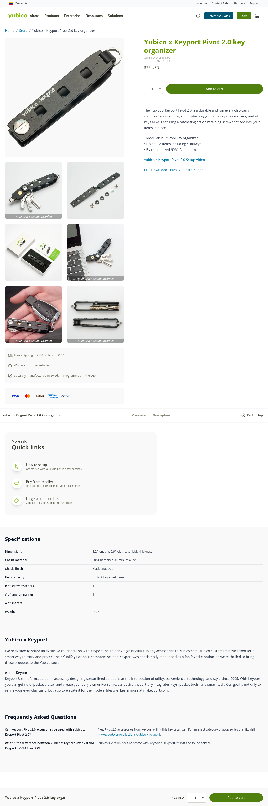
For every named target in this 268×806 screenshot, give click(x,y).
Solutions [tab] (115, 16)
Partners (239, 3)
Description (161, 415)
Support (254, 3)
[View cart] (257, 15)
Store (244, 16)
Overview (139, 415)
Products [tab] (51, 16)
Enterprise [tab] (72, 16)
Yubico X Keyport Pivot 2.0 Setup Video (174, 159)
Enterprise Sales (219, 16)
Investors (201, 3)
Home (10, 30)
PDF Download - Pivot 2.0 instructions (173, 169)
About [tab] (34, 16)
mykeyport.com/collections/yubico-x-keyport (129, 734)
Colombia (17, 3)
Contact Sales (221, 3)
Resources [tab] (94, 16)
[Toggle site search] (198, 15)
